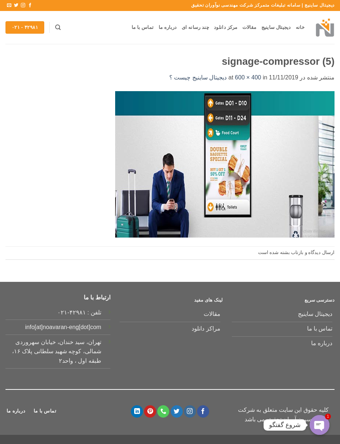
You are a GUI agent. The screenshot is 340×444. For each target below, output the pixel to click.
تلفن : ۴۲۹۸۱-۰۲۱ (79, 312)
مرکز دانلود (225, 27)
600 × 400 (248, 77)
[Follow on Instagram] (23, 5)
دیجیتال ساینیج (276, 27)
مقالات (249, 27)
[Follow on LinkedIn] (137, 411)
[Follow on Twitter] (16, 5)
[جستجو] (58, 27)
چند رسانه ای (195, 27)
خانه (300, 27)
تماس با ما (143, 27)
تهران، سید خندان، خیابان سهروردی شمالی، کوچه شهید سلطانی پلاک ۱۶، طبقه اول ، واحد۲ (56, 351)
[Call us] (163, 411)
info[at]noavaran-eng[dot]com (63, 327)
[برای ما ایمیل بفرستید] (9, 5)
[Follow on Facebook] (30, 5)
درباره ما (168, 27)
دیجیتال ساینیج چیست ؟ (198, 77)
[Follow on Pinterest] (150, 411)
